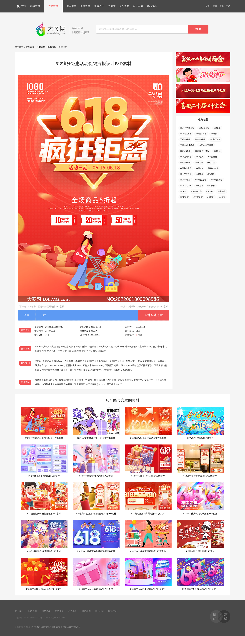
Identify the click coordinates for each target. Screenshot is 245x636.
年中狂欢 (211, 185)
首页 (23, 6)
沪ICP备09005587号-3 (41, 627)
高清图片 (99, 6)
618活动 (210, 197)
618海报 (222, 197)
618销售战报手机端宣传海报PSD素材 (148, 423)
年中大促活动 (200, 180)
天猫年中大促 (213, 168)
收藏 (26, 315)
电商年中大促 (185, 168)
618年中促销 (185, 180)
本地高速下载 (153, 315)
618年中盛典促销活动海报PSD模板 (200, 498)
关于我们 (19, 611)
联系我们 (72, 611)
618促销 (199, 185)
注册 (215, 6)
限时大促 (211, 162)
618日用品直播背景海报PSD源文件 (200, 460)
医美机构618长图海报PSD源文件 (44, 460)
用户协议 (46, 611)
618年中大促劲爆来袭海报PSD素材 (96, 574)
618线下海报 (201, 134)
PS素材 (111, 6)
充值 (228, 6)
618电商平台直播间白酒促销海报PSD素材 (96, 498)
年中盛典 (200, 157)
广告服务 (59, 611)
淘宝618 (210, 174)
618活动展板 (204, 128)
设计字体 (138, 6)
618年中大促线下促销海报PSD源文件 (148, 574)
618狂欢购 (212, 157)
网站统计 (112, 611)
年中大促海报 (216, 180)
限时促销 (199, 162)
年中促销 (221, 191)
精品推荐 (152, 6)
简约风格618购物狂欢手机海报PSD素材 (96, 423)
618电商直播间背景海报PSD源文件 (148, 498)
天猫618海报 (185, 139)
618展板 (217, 128)
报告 (44, 315)
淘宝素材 (71, 6)
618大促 (209, 191)
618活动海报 (185, 151)
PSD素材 (53, 6)
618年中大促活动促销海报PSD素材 (96, 460)
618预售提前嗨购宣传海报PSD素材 (44, 498)
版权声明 (32, 611)
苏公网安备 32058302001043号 (66, 627)
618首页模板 (215, 139)
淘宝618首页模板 (206, 145)
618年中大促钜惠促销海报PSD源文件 (148, 536)
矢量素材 (85, 6)
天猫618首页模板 (187, 145)
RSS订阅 (99, 611)
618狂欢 (183, 191)
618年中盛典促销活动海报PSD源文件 (44, 574)
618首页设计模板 (202, 151)
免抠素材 (124, 6)
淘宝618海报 (200, 139)
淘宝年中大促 (185, 174)
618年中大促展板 (187, 128)
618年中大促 (196, 191)
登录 (207, 6)
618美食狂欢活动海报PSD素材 (200, 536)
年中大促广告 (185, 185)
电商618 (199, 168)
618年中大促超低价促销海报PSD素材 (46, 306)
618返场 (217, 151)
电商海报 (52, 47)
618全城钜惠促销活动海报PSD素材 (44, 536)
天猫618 (199, 174)
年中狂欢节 (198, 197)
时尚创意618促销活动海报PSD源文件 (200, 574)
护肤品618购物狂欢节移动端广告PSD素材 (148, 306)
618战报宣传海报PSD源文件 (200, 423)
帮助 (222, 6)
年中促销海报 (185, 157)
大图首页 (30, 47)
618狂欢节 (184, 197)
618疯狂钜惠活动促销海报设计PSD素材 (44, 423)
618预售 (214, 134)
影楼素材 (35, 6)
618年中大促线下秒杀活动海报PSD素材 (96, 536)
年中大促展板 (185, 134)
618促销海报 (185, 162)
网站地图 (86, 611)
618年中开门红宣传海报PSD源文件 (148, 460)
